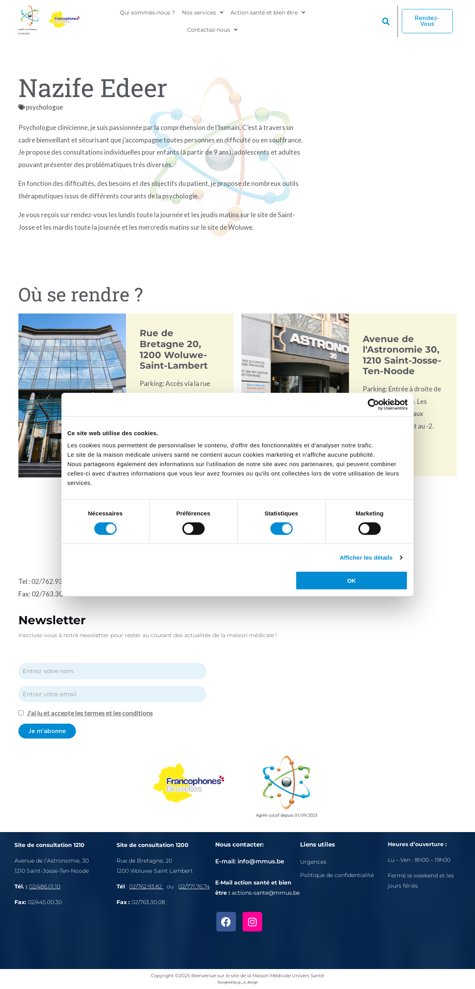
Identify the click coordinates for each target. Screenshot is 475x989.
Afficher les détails (366, 557)
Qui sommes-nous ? (147, 14)
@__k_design (248, 982)
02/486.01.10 (44, 885)
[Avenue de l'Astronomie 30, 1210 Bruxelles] (65, 938)
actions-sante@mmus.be (266, 892)
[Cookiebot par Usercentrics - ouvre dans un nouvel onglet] (373, 404)
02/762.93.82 (51, 581)
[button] (202, 14)
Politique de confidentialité (337, 874)
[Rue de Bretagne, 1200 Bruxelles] (166, 938)
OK (351, 580)
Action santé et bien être (267, 14)
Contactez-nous (212, 27)
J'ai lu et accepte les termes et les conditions (91, 712)
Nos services (202, 14)
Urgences (313, 861)
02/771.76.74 (194, 885)
